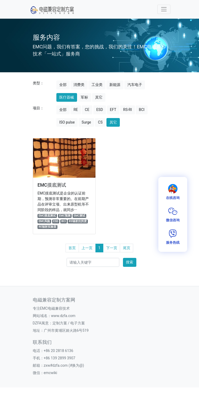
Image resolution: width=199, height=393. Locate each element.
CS (100, 122)
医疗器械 (66, 97)
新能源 (114, 85)
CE (87, 110)
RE (75, 110)
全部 (63, 85)
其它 (99, 97)
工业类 (97, 85)
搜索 (129, 262)
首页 (72, 248)
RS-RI (127, 110)
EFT (113, 110)
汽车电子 (134, 85)
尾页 (126, 248)
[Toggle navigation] (163, 9)
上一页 (87, 248)
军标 (84, 97)
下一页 (111, 248)
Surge (86, 122)
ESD (99, 110)
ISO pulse (67, 122)
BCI (141, 110)
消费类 (78, 85)
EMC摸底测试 (51, 185)
